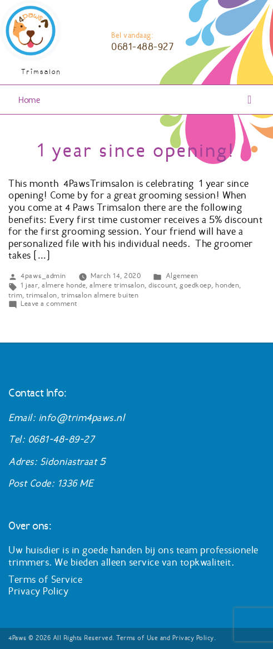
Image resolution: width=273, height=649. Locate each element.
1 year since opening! (136, 150)
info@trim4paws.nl (81, 417)
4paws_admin (43, 275)
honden (227, 285)
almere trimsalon (117, 285)
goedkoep (195, 285)
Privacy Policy (38, 591)
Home (29, 100)
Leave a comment (49, 303)
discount (162, 285)
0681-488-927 (142, 46)
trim (15, 295)
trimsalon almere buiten (100, 295)
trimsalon (41, 295)
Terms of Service (45, 579)
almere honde (64, 285)
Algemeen (182, 275)
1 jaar (29, 285)
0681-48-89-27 (61, 439)
